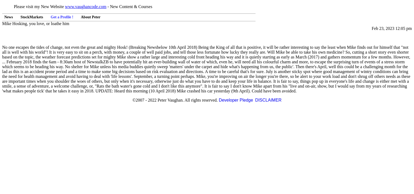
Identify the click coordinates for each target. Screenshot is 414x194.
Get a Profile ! (62, 17)
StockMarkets (31, 17)
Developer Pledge (236, 100)
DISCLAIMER (268, 100)
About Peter (91, 17)
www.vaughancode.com (85, 6)
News (8, 17)
